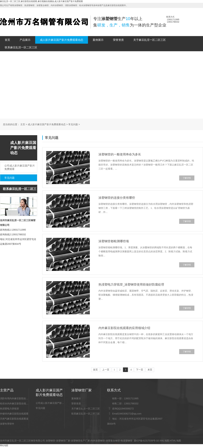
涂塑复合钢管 (113, 440)
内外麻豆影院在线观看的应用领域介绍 (124, 328)
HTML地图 (175, 440)
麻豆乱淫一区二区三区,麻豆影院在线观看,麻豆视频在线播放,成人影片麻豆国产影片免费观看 (41, 1)
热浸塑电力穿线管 (9, 408)
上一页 (105, 369)
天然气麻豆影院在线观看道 (14, 418)
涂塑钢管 (50, 440)
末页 (150, 369)
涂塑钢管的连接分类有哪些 (116, 197)
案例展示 (98, 39)
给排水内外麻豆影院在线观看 (14, 403)
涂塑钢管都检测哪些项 (113, 241)
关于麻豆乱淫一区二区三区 (149, 39)
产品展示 (25, 39)
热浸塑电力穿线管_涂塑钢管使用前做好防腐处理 (131, 284)
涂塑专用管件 (7, 423)
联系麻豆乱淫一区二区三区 (21, 47)
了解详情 (187, 178)
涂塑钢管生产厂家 (80, 440)
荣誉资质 (118, 39)
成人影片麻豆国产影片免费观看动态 (61, 39)
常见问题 (73, 124)
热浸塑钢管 (126, 440)
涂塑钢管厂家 (63, 440)
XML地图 (164, 440)
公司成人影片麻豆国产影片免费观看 (50, 403)
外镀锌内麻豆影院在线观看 (14, 413)
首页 (7, 39)
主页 (22, 124)
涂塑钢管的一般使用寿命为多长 (119, 154)
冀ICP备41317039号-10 (146, 440)
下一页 (139, 369)
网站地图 (4, 445)
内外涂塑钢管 (98, 440)
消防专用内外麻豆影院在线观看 (14, 398)
